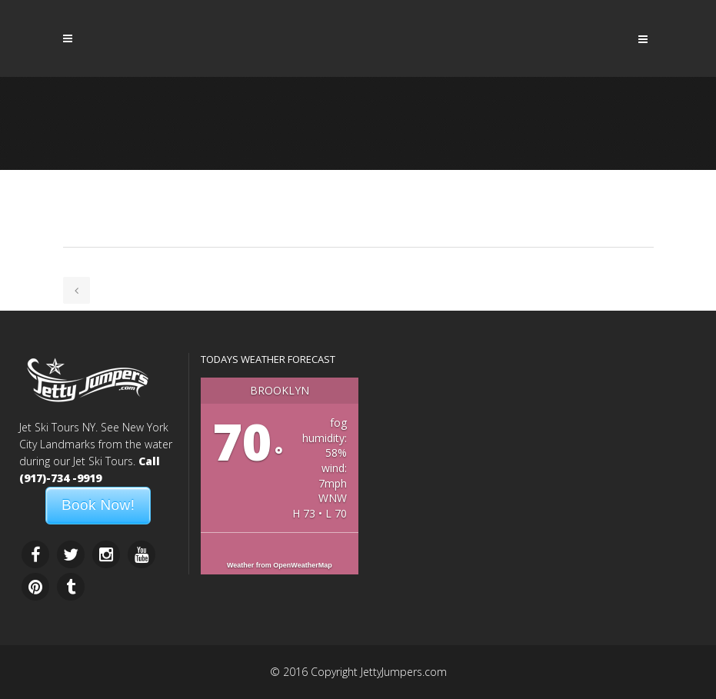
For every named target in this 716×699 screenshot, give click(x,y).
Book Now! (98, 505)
